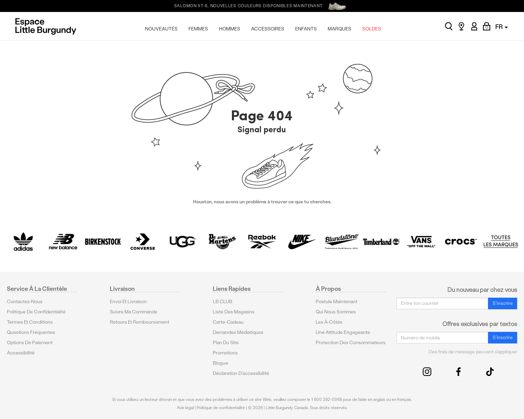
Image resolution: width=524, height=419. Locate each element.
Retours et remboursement (139, 322)
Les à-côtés (329, 322)
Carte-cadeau (228, 322)
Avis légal (185, 407)
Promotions (225, 353)
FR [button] (501, 26)
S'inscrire (503, 303)
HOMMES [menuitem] (229, 29)
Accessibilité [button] (21, 353)
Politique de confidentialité (36, 312)
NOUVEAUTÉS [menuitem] (161, 29)
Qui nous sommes (336, 312)
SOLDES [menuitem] (371, 29)
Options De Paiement (30, 343)
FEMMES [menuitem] (198, 29)
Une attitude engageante (343, 332)
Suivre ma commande (133, 312)
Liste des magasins (233, 312)
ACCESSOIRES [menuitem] (267, 29)
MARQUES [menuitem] (339, 29)
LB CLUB (222, 302)
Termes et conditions (30, 322)
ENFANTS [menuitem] (306, 29)
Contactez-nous (24, 302)
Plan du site (226, 343)
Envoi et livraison (128, 302)
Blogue (220, 363)
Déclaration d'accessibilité (241, 373)
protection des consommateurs (350, 343)
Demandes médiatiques (238, 332)
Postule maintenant (336, 302)
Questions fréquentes (31, 332)
